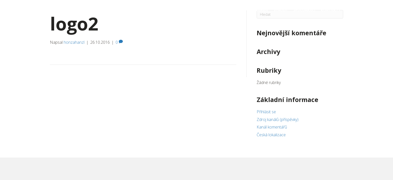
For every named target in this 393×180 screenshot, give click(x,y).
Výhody (281, 10)
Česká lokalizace (271, 135)
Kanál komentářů (272, 127)
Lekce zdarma (254, 10)
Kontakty (330, 10)
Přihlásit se (266, 111)
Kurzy (206, 10)
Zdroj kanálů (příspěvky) (278, 119)
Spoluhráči (304, 10)
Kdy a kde (227, 10)
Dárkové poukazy (178, 10)
